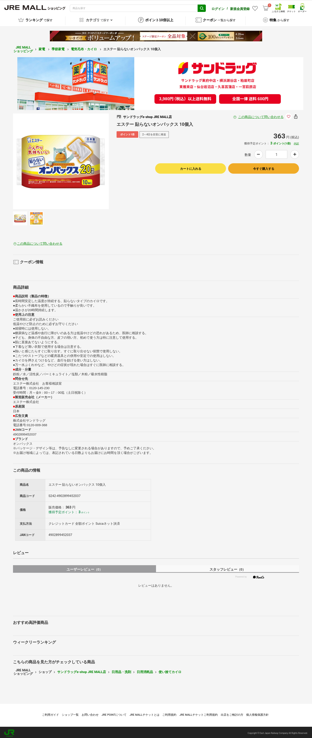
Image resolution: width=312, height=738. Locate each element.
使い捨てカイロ (170, 670)
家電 (42, 47)
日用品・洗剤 (121, 670)
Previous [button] (34, 160)
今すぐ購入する (263, 167)
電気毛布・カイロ (84, 47)
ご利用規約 (169, 713)
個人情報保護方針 (257, 713)
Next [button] (87, 160)
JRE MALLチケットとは (144, 713)
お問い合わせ (90, 713)
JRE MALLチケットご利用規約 (198, 713)
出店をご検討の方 (232, 713)
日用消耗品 (145, 670)
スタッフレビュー (228, 568)
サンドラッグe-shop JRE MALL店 (81, 670)
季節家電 (58, 47)
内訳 (296, 141)
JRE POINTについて (114, 713)
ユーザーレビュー (85, 568)
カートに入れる (190, 167)
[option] (61, 159)
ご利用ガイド (50, 713)
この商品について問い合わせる (261, 115)
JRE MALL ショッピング (23, 47)
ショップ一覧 (70, 713)
